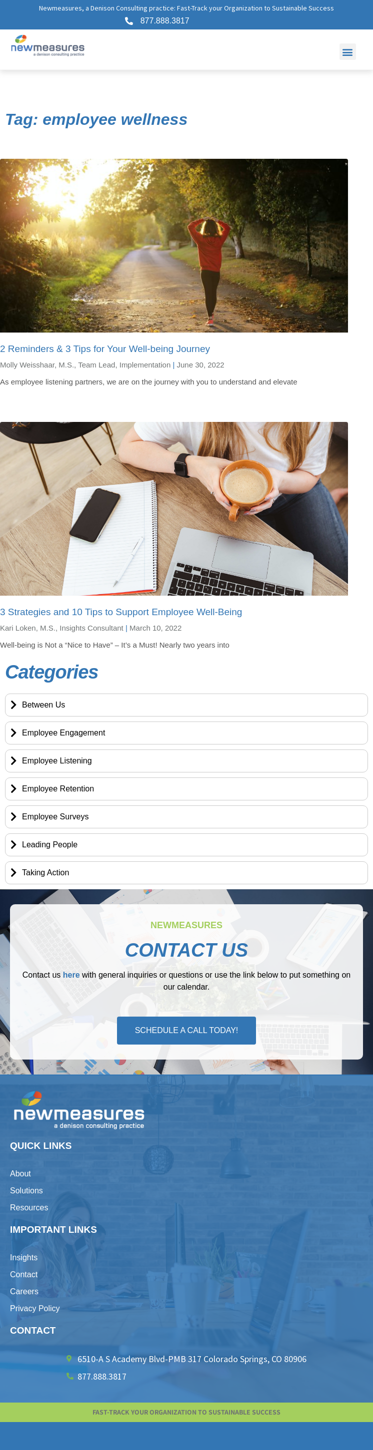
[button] (348, 51)
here (71, 975)
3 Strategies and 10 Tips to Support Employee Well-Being (121, 612)
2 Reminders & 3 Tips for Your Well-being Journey (105, 349)
